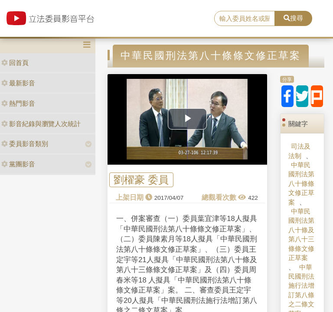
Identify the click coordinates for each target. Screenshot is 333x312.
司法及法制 (299, 151)
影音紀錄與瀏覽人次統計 (41, 123)
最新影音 (18, 83)
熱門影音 (18, 103)
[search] (244, 18)
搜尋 (293, 18)
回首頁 (15, 62)
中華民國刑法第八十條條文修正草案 (301, 183)
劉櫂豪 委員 (141, 180)
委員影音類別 (24, 143)
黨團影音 (18, 164)
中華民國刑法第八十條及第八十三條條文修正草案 (301, 234)
